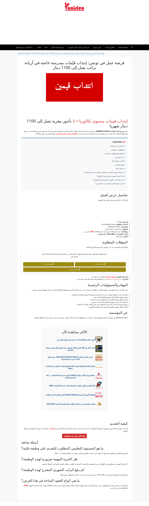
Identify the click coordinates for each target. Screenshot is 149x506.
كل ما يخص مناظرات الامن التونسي (78, 47)
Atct (46, 47)
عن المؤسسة (119, 157)
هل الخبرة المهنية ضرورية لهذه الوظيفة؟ (110, 176)
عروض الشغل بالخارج (57, 47)
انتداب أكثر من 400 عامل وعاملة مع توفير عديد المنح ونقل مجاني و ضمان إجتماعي (70, 349)
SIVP (92, 232)
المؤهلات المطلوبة (117, 150)
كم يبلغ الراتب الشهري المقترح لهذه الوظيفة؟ (108, 180)
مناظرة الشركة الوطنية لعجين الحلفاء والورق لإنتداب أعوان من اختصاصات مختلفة (70, 367)
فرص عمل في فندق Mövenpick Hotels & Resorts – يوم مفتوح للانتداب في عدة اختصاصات (70, 358)
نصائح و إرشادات (110, 47)
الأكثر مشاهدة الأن (117, 161)
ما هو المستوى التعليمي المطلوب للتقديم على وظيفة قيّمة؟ (104, 172)
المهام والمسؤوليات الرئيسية (114, 153)
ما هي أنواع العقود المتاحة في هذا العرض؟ (109, 183)
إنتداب (51, 428)
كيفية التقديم (119, 165)
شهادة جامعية (110, 277)
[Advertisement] (74, 28)
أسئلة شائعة (120, 168)
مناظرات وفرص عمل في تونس (66, 134)
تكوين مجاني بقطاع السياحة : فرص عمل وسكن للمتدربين (76, 340)
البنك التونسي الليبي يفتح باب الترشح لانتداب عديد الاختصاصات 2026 (72, 386)
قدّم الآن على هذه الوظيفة (74, 436)
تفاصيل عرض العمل (117, 146)
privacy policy (123, 47)
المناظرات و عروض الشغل (26, 47)
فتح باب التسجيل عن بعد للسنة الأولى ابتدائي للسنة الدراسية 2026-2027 (71, 404)
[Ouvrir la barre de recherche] (132, 47)
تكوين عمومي (97, 47)
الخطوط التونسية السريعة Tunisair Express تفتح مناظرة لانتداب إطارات (70, 395)
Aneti (39, 47)
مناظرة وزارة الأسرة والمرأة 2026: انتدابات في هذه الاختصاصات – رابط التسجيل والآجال (70, 376)
